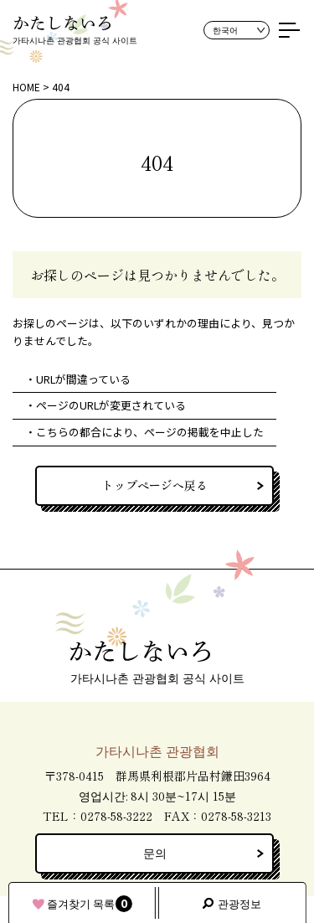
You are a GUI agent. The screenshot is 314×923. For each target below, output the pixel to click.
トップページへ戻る (155, 485)
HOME (26, 87)
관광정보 (239, 903)
